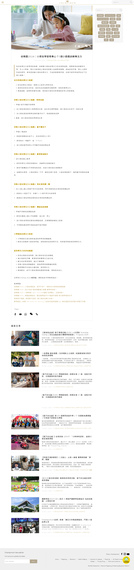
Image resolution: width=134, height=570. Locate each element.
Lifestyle (87, 366)
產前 (118, 26)
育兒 (118, 19)
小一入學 (115, 29)
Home (56, 559)
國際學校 (101, 33)
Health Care (74, 470)
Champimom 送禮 (86, 470)
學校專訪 (101, 36)
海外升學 (109, 33)
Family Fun (59, 407)
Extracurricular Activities (76, 345)
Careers (92, 561)
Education (52, 60)
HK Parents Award (118, 559)
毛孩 (111, 40)
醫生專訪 (105, 22)
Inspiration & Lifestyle (64, 366)
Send (33, 561)
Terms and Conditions (114, 561)
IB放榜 (116, 33)
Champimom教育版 (28, 277)
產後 (112, 26)
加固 (118, 15)
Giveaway (77, 532)
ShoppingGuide (103, 19)
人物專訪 (112, 22)
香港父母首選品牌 (103, 26)
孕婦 (108, 29)
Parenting (107, 559)
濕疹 (108, 36)
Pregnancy (64, 559)
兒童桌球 (100, 15)
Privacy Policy (101, 561)
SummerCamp (110, 15)
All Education (63, 60)
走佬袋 (112, 19)
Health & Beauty (62, 470)
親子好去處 (116, 36)
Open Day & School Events (74, 511)
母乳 (106, 40)
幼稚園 (102, 29)
